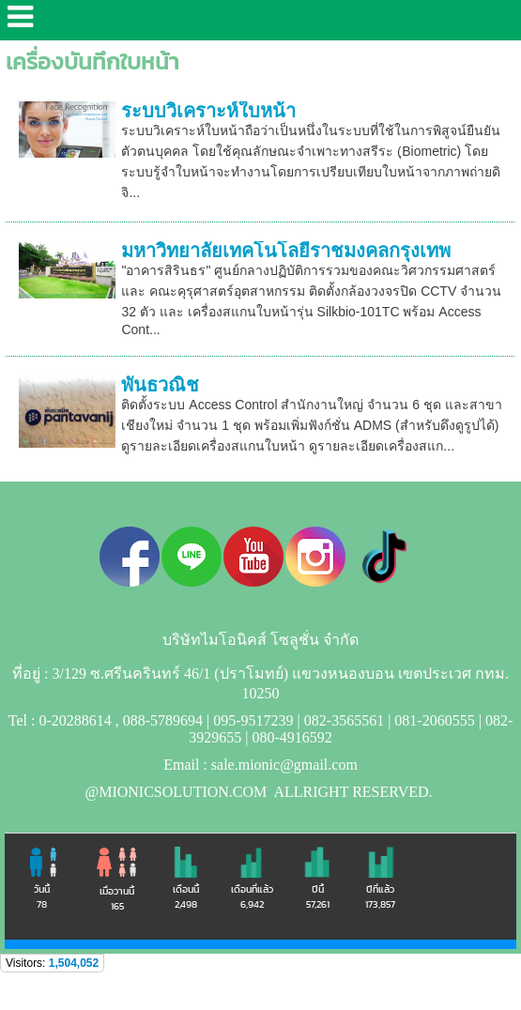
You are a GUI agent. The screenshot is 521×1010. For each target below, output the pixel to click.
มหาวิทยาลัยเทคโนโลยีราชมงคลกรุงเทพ (286, 250)
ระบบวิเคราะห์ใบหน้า (208, 110)
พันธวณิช (160, 385)
